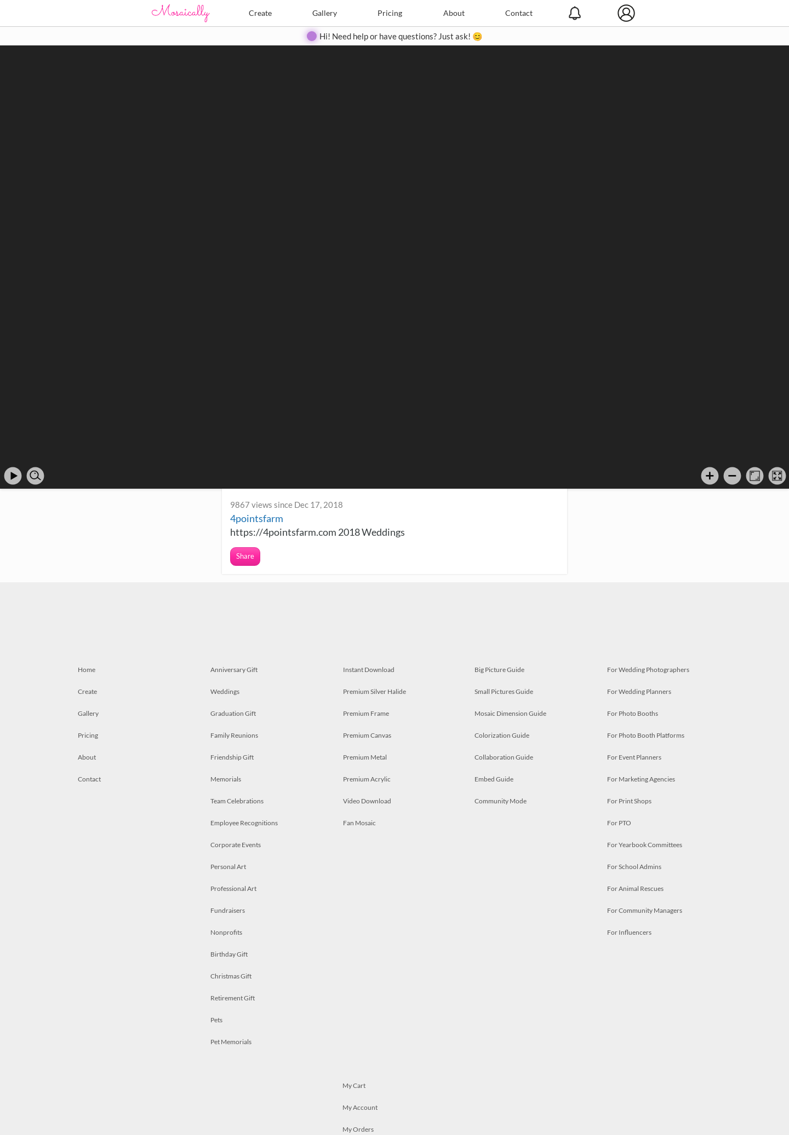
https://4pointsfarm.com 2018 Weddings (317, 532)
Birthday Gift (229, 954)
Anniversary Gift (234, 669)
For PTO (619, 823)
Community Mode (500, 801)
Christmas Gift (230, 976)
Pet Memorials (230, 1042)
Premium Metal (365, 757)
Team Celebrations (237, 801)
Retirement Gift (232, 998)
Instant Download (369, 669)
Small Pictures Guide (503, 691)
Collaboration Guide (503, 757)
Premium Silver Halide (374, 691)
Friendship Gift (232, 757)
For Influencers (629, 932)
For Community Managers (644, 910)
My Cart (353, 1085)
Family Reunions (234, 735)
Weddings (224, 691)
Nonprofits (226, 932)
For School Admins (634, 866)
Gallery (324, 13)
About (454, 13)
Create (260, 13)
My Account (360, 1107)
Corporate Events (235, 845)
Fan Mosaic (359, 823)
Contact (519, 13)
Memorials (225, 779)
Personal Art (228, 866)
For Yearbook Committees (644, 845)
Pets (216, 1020)
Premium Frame (366, 713)
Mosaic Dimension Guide (510, 713)
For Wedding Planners (639, 691)
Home (86, 669)
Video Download (367, 801)
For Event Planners (634, 757)
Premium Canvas (367, 735)
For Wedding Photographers (648, 669)
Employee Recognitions (244, 823)
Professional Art (233, 888)
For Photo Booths (632, 713)
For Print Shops (629, 801)
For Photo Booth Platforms (645, 735)
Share (245, 556)
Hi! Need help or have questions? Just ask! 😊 (401, 36)
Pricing (390, 13)
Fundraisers (227, 910)
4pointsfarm (256, 518)
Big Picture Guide (499, 669)
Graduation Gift (233, 713)
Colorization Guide (501, 735)
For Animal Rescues (635, 888)
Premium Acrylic (367, 779)
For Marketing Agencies (641, 779)
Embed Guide (493, 779)
